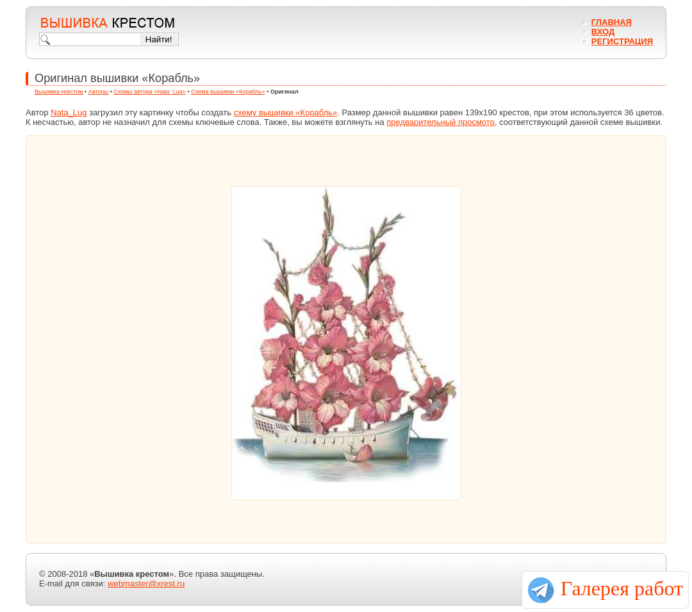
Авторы (98, 91)
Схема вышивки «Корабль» (228, 91)
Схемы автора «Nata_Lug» (150, 91)
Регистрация (622, 41)
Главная (611, 22)
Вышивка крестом (59, 91)
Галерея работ (622, 588)
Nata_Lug (68, 112)
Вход (602, 32)
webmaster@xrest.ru (146, 583)
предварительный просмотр (440, 122)
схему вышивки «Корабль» (286, 112)
